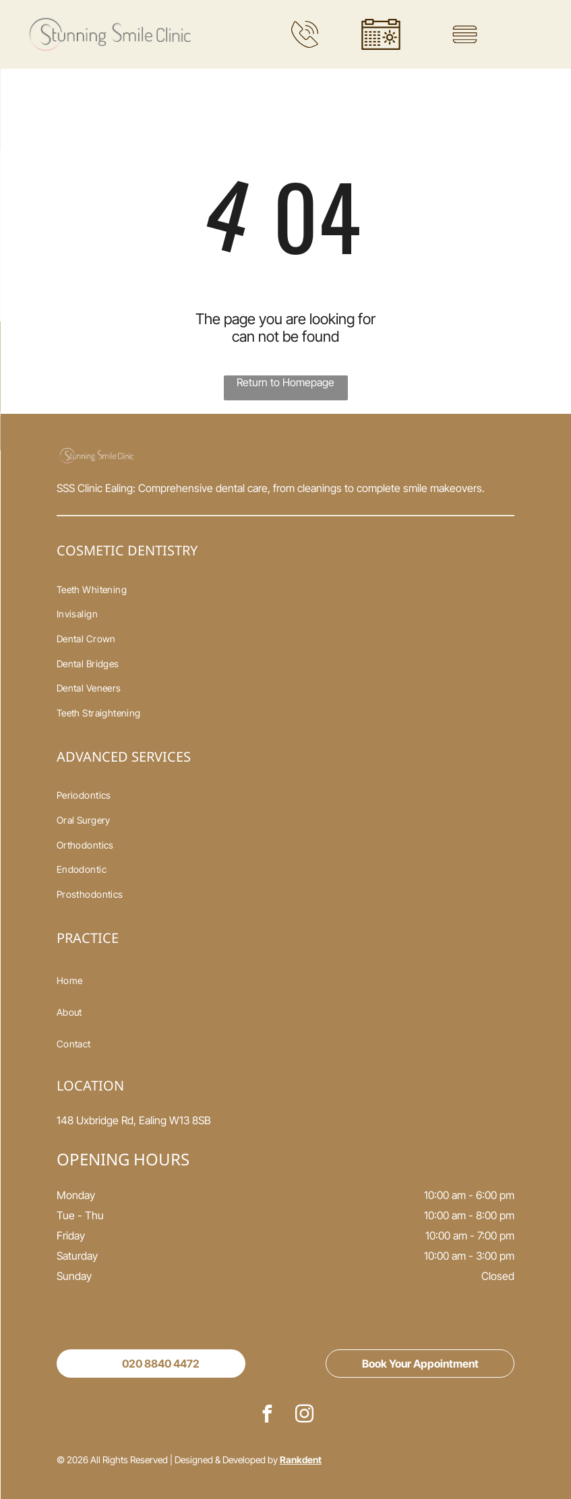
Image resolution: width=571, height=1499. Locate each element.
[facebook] (267, 1415)
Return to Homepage (285, 382)
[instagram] (304, 1415)
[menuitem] (286, 589)
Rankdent (301, 1459)
